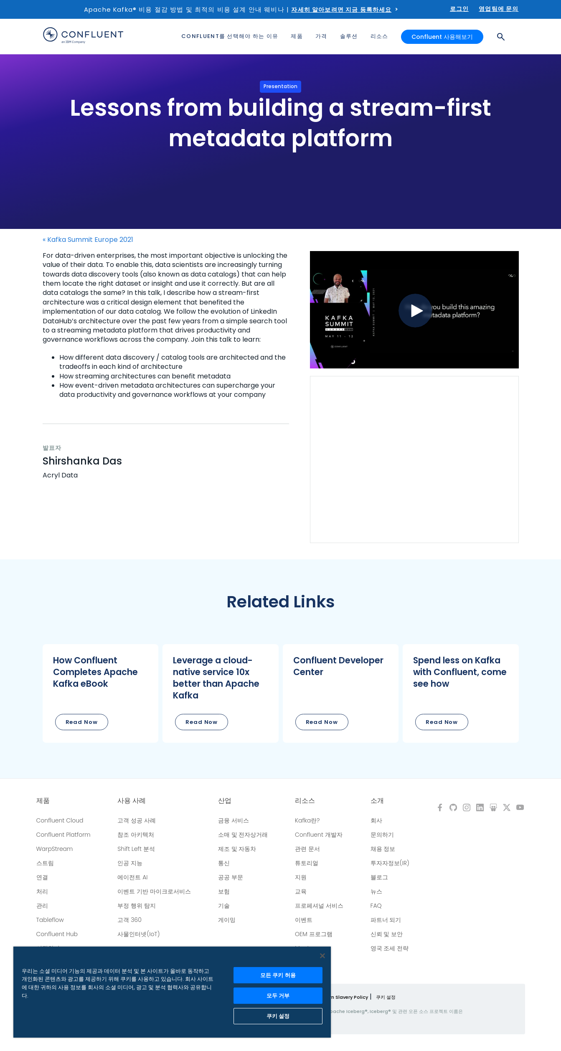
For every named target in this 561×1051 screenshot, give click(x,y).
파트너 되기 (386, 920)
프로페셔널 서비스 (319, 905)
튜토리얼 (306, 863)
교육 (301, 891)
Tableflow (50, 920)
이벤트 (303, 920)
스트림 (45, 863)
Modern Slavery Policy (342, 997)
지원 (301, 877)
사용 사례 (131, 800)
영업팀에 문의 (498, 9)
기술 (224, 905)
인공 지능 (129, 863)
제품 (43, 800)
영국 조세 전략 (390, 948)
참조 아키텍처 (135, 834)
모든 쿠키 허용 (278, 975)
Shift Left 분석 (136, 849)
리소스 (305, 800)
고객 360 (129, 920)
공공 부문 (230, 877)
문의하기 (382, 834)
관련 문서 (307, 849)
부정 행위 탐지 (136, 905)
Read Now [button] (82, 722)
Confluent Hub (57, 934)
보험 (224, 891)
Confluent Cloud (60, 820)
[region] (172, 992)
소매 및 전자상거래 (243, 834)
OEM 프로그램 (314, 934)
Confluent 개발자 (319, 834)
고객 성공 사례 (136, 820)
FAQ (376, 905)
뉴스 (376, 891)
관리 (42, 905)
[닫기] (322, 955)
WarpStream (54, 849)
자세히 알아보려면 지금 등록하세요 (341, 9)
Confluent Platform (63, 834)
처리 (42, 891)
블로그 (379, 877)
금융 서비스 (233, 820)
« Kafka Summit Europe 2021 (88, 239)
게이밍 (227, 920)
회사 (376, 820)
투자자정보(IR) (390, 863)
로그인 (459, 9)
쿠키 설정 (386, 997)
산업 (224, 800)
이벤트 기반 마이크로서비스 (154, 891)
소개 (377, 800)
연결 (42, 877)
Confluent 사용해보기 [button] (442, 37)
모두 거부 (278, 996)
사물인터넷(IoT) (138, 934)
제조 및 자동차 (237, 849)
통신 (224, 863)
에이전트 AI (132, 877)
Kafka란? (307, 820)
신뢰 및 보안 (387, 934)
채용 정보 (383, 849)
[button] (101, 693)
